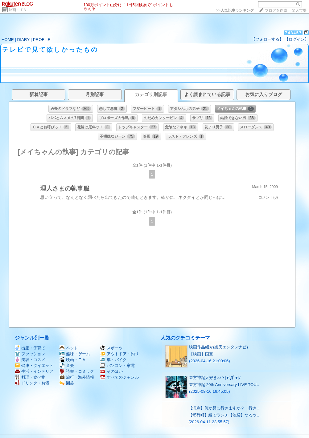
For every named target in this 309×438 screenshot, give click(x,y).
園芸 (67, 383)
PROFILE (42, 39)
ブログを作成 (276, 10)
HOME (8, 39)
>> (235, 10)
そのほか (111, 371)
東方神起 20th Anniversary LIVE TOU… (225, 384)
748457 (293, 32)
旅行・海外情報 (77, 377)
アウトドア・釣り (119, 354)
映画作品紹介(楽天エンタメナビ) (218, 347)
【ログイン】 (297, 39)
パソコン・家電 (117, 365)
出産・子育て (30, 348)
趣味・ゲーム (75, 354)
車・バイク (113, 359)
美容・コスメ (30, 359)
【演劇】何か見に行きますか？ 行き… (224, 408)
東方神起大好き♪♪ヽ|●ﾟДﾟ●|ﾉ (215, 377)
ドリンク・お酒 (32, 383)
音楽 (67, 365)
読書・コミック (77, 371)
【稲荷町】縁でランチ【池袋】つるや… (224, 415)
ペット (69, 348)
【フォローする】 (267, 39)
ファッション (30, 354)
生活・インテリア (34, 371)
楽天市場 (299, 10)
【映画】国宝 (201, 354)
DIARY (23, 39)
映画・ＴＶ (18, 10)
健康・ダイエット (34, 365)
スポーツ (111, 348)
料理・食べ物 (30, 377)
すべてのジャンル (119, 377)
